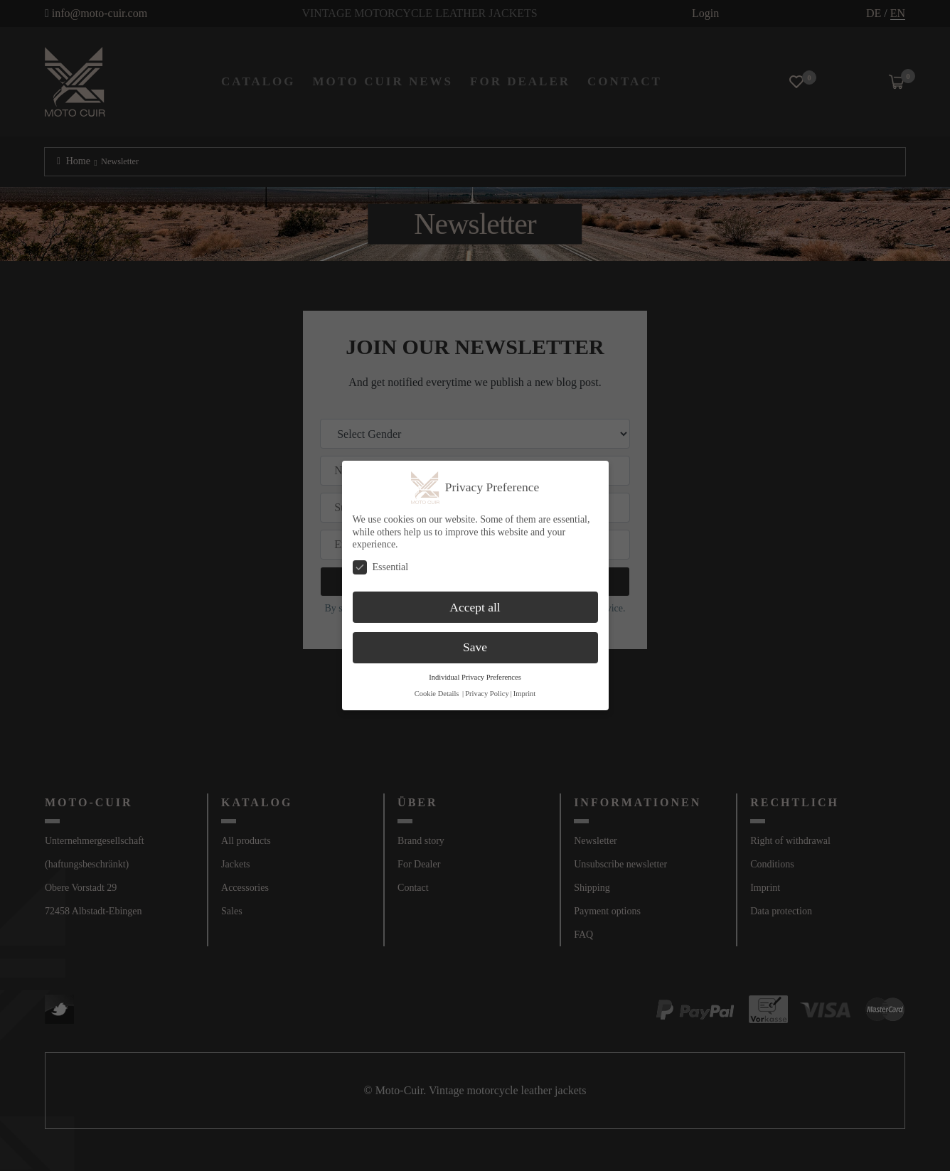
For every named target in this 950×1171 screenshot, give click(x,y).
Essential (381, 567)
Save (475, 647)
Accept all (474, 607)
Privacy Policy (487, 693)
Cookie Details (437, 693)
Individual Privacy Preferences (475, 677)
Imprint (524, 693)
